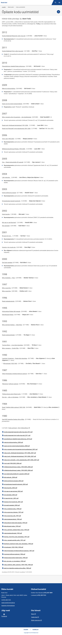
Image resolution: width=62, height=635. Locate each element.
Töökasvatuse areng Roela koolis (11, 394)
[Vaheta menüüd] (59, 2)
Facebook (4, 615)
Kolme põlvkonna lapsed (9, 192)
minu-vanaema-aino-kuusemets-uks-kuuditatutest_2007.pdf (19, 449)
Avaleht (4, 7)
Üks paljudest (6, 225)
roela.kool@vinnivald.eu (8, 602)
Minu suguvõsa (6, 288)
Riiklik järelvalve (35, 620)
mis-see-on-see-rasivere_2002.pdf (12, 491)
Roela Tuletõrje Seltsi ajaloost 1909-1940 (13, 407)
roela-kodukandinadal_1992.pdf (12, 533)
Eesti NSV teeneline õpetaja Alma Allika (13, 419)
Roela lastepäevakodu (8, 301)
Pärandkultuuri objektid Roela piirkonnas (13, 66)
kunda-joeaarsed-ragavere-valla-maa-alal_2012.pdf (17, 432)
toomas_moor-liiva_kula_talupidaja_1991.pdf (15, 537)
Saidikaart (35, 629)
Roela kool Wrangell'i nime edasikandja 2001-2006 (16, 128)
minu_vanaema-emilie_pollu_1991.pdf (13, 540)
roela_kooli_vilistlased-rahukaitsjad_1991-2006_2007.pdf (19, 453)
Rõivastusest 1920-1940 (10, 363)
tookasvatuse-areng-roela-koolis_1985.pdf (15, 558)
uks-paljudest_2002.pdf (9, 495)
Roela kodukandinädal (8, 335)
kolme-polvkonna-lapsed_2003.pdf (12, 481)
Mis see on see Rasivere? (9, 222)
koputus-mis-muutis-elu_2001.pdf (12, 502)
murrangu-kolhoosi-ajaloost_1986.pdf (13, 554)
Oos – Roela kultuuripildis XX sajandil (12, 162)
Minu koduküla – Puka (8, 278)
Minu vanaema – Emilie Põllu (10, 348)
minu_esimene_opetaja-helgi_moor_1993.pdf (15, 530)
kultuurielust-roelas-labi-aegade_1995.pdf (14, 523)
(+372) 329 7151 (6, 600)
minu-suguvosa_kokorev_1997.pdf (12, 512)
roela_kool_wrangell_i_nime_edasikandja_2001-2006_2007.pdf (20, 460)
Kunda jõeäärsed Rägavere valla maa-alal (13, 36)
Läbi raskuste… (6, 177)
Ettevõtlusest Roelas (8, 314)
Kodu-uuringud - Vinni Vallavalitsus (19, 428)
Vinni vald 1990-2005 (8, 138)
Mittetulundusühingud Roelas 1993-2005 (13, 149)
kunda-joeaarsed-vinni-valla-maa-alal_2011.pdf (16, 435)
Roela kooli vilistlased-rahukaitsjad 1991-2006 (15, 125)
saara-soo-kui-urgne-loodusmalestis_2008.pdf (16, 446)
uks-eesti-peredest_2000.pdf (11, 505)
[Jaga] (58, 11)
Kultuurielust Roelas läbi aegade (11, 311)
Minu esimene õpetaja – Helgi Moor (12, 325)
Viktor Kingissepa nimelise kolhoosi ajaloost (14, 373)
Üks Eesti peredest (7, 262)
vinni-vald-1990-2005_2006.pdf (11, 463)
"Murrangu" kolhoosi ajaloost (10, 384)
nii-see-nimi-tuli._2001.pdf (10, 498)
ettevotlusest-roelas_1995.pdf (11, 526)
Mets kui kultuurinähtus (8, 88)
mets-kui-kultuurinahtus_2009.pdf (12, 442)
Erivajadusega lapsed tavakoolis (11, 201)
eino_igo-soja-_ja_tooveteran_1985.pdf (14, 561)
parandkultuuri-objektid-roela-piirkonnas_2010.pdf (17, 439)
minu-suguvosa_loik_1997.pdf (11, 516)
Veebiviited (34, 617)
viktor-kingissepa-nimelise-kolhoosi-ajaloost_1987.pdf (18, 551)
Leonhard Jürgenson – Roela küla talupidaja (14, 358)
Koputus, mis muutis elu (9, 247)
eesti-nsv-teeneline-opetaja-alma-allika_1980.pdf (16, 568)
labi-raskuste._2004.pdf (9, 477)
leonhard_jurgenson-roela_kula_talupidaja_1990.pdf (17, 544)
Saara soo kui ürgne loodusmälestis (12, 104)
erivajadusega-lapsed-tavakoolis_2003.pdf (15, 484)
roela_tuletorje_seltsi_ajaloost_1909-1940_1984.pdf (17, 565)
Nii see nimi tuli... (7, 236)
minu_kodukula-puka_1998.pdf (11, 509)
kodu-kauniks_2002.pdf (9, 488)
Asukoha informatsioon (8, 605)
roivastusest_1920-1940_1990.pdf (12, 547)
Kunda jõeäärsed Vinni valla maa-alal (12, 51)
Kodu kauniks (6, 214)
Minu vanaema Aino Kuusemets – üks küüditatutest (16, 117)
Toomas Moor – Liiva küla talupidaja (12, 345)
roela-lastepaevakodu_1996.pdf (12, 519)
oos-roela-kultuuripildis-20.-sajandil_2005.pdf (15, 474)
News (32, 614)
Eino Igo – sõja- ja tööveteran (10, 397)
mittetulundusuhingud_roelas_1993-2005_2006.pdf (17, 467)
